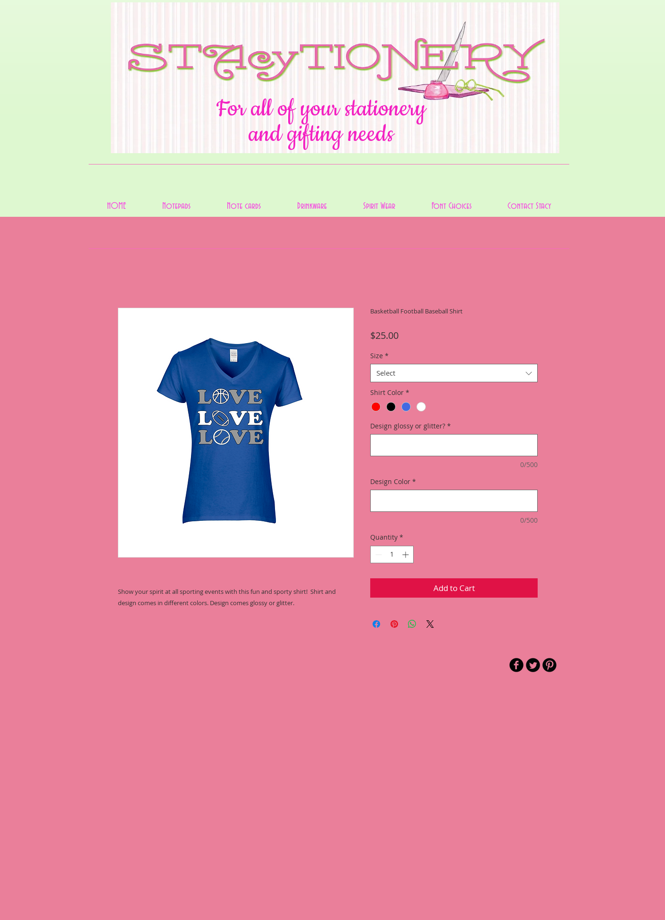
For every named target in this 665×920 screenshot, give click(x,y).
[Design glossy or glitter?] (454, 445)
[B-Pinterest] (549, 665)
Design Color (393, 481)
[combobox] (454, 373)
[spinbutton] (391, 554)
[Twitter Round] (533, 665)
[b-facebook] (516, 665)
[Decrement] (377, 554)
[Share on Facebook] (376, 624)
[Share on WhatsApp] (412, 624)
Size (379, 355)
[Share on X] (430, 624)
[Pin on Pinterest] (394, 624)
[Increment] (406, 554)
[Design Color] (454, 501)
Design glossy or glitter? (410, 425)
